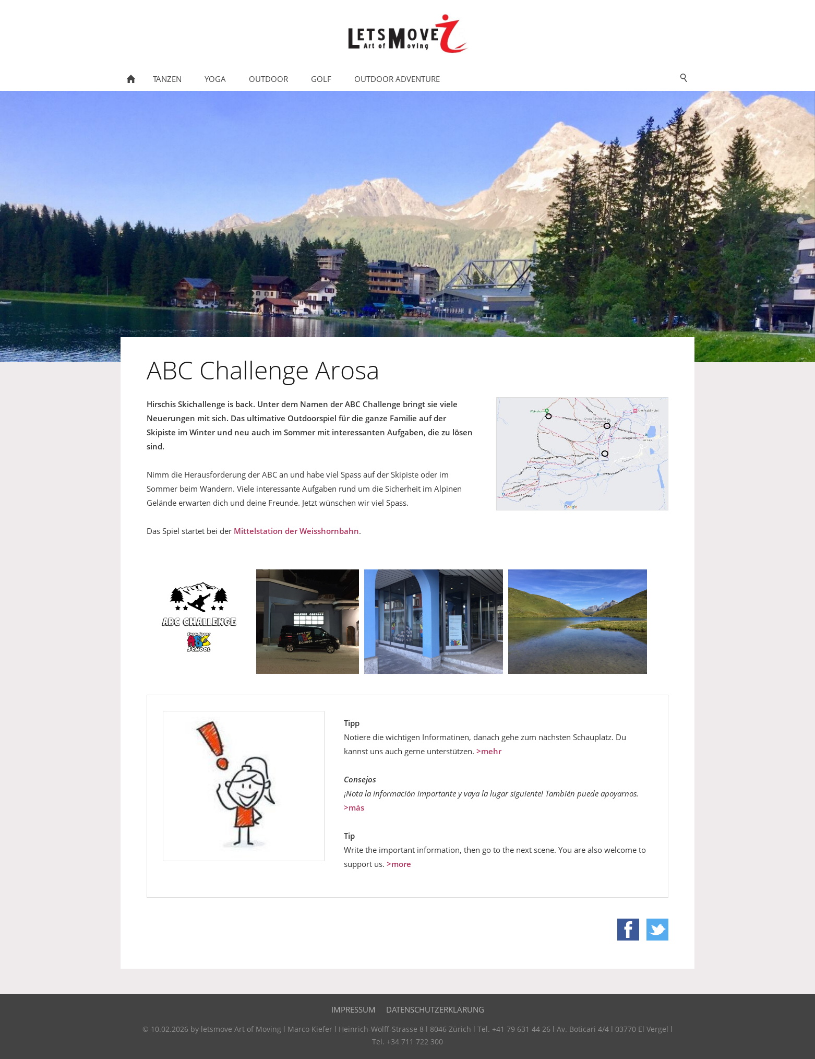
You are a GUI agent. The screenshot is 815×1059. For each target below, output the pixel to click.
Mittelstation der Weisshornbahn (296, 531)
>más (354, 807)
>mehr (488, 751)
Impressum (353, 1009)
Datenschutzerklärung (435, 1009)
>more (399, 864)
